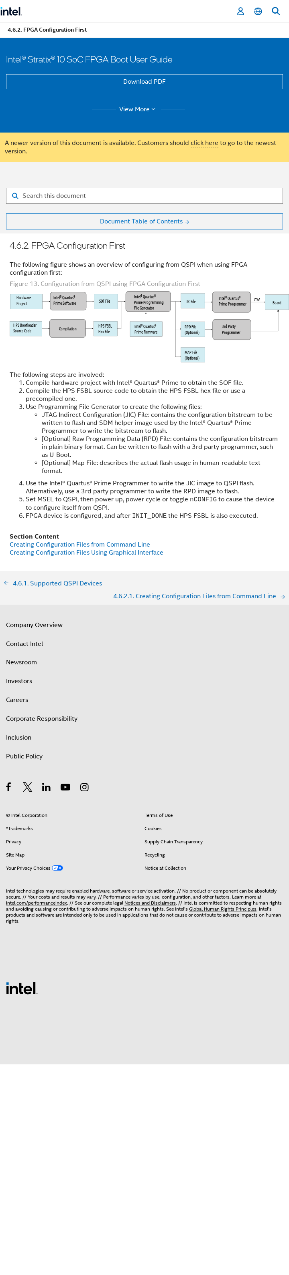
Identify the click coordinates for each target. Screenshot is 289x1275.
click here (204, 143)
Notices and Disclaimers (150, 903)
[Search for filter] (144, 196)
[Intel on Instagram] (85, 788)
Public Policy (24, 756)
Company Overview (34, 625)
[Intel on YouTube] (66, 788)
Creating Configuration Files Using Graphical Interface (86, 553)
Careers (17, 700)
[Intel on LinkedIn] (47, 788)
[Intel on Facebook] (9, 788)
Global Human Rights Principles (222, 909)
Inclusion (18, 738)
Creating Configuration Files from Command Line (80, 545)
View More (138, 109)
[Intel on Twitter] (28, 788)
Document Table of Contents (141, 221)
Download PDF (144, 82)
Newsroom (21, 662)
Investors (19, 681)
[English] (258, 11)
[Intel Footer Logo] (22, 988)
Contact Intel (24, 644)
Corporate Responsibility (41, 719)
